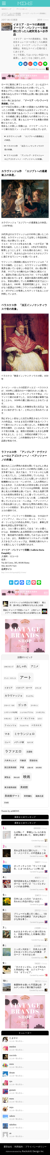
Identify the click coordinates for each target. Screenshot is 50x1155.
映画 (26, 777)
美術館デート (12, 795)
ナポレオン (7, 718)
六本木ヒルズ (10, 760)
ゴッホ (22, 705)
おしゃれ (22, 666)
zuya (11, 1107)
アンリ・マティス (10, 678)
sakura (12, 1116)
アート (26, 677)
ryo (10, 1081)
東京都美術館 (10, 787)
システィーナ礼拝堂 (10, 712)
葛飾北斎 (39, 796)
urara (39, 958)
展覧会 (7, 777)
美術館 (24, 787)
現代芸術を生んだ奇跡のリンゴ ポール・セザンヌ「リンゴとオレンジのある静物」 (30, 884)
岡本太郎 (17, 777)
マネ (7, 734)
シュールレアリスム (26, 712)
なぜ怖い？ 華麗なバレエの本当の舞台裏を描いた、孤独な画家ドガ (30, 835)
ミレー (7, 742)
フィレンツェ (10, 725)
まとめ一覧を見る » (16, 1041)
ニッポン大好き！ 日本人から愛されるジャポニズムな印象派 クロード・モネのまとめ (30, 952)
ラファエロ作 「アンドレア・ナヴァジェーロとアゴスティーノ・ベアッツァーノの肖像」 (24, 157)
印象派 (23, 760)
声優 (22, 767)
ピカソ (40, 718)
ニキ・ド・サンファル (24, 718)
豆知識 (6, 802)
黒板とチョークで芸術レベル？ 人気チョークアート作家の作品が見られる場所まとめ (25, 611)
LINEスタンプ (8, 666)
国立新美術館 (10, 767)
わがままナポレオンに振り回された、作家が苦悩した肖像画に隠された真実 (30, 934)
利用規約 (18, 1147)
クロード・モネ (9, 705)
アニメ (34, 666)
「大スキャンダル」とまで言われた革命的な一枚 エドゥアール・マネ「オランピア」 (30, 969)
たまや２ (13, 1038)
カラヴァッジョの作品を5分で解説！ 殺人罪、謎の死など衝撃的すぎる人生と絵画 (24, 603)
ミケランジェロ (24, 733)
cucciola (38, 69)
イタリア (8, 688)
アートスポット (22, 9)
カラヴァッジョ (13, 695)
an (10, 1133)
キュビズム (29, 696)
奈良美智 (39, 767)
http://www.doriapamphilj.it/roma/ (13, 572)
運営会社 (8, 1147)
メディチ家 (19, 742)
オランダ (38, 688)
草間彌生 (28, 796)
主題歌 (29, 752)
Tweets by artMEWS (10, 811)
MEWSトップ (6, 9)
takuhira (12, 1124)
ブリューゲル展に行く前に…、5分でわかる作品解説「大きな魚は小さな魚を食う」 (30, 916)
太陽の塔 (30, 767)
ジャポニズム (40, 712)
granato (38, 872)
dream (12, 1073)
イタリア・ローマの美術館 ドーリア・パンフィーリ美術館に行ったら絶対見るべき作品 (24, 14)
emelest (38, 856)
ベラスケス (36, 725)
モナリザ (30, 742)
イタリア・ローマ (24, 688)
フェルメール (24, 725)
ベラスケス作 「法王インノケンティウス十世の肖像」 (24, 148)
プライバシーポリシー (36, 1147)
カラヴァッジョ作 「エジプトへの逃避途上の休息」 (24, 138)
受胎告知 (33, 760)
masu (39, 841)
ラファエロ (13, 751)
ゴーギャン (34, 705)
